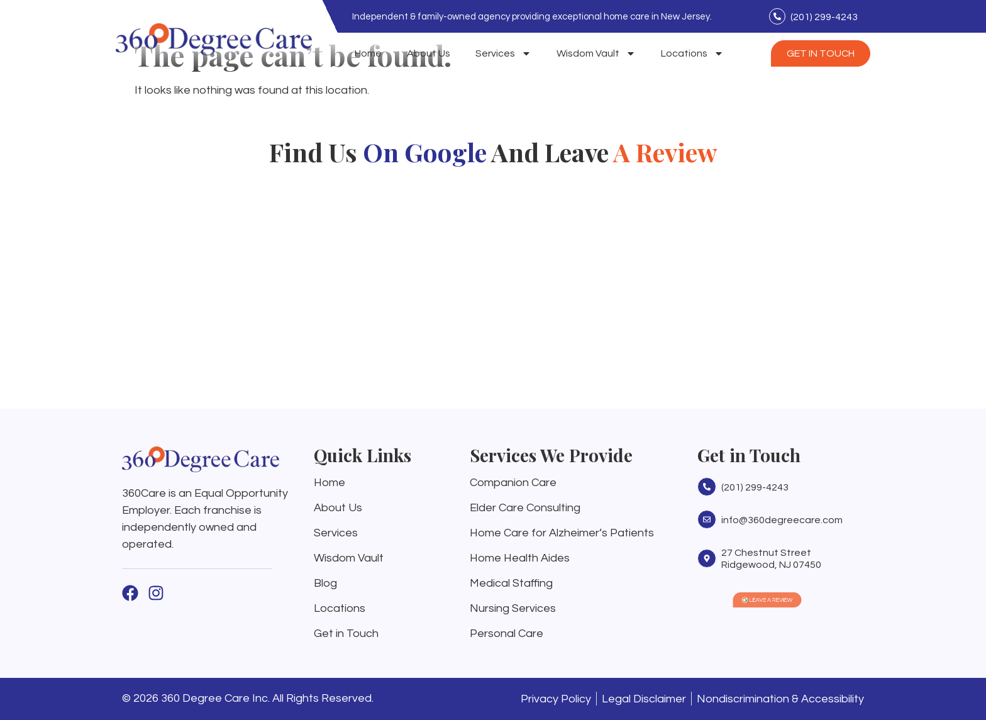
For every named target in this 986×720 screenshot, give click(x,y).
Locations (692, 53)
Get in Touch (346, 634)
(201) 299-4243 (824, 17)
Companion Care (513, 483)
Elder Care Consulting (525, 508)
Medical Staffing (511, 583)
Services (503, 53)
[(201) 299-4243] (777, 16)
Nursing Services (513, 608)
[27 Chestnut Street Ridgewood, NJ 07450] (706, 558)
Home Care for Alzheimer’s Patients (562, 533)
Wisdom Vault (596, 53)
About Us (428, 53)
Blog (325, 583)
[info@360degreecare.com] (706, 519)
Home (368, 53)
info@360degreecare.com (782, 520)
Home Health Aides (520, 558)
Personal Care (506, 634)
